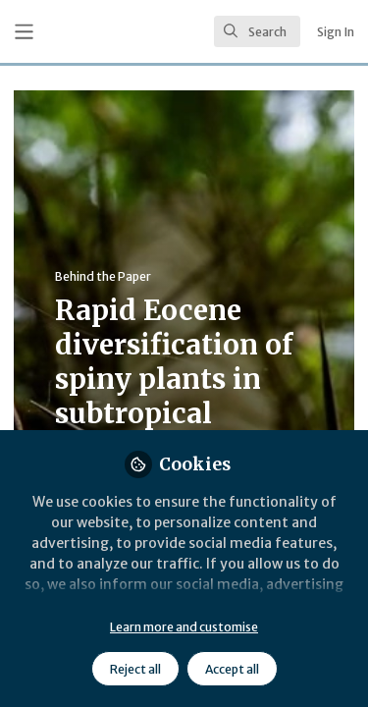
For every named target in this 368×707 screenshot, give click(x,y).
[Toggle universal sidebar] (24, 32)
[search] (257, 31)
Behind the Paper (103, 276)
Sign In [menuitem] (335, 32)
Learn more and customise (184, 627)
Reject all (135, 669)
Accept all (232, 669)
